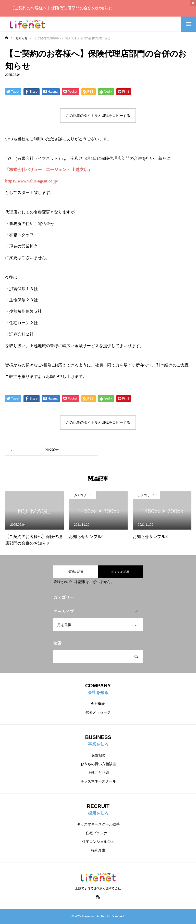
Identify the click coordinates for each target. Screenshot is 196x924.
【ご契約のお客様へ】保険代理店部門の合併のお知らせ (61, 8)
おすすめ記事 (120, 572)
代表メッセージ (98, 712)
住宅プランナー (98, 833)
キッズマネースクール (98, 781)
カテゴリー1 (82, 495)
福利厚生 (98, 850)
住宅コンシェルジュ (98, 841)
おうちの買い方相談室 (98, 764)
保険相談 (98, 755)
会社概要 (98, 703)
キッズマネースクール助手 (98, 824)
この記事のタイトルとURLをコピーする (98, 115)
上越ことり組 (98, 772)
